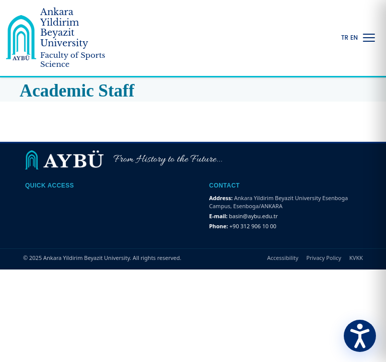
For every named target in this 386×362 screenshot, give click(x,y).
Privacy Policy (324, 257)
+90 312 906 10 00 (253, 226)
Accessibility (283, 257)
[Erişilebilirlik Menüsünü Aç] (360, 336)
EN (354, 38)
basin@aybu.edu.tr (253, 216)
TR (344, 38)
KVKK (356, 257)
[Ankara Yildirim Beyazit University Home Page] (58, 38)
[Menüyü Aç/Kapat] (369, 38)
